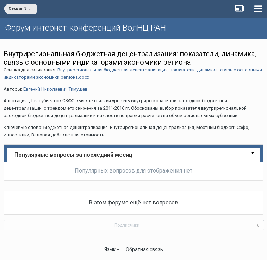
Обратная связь (144, 249)
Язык (111, 249)
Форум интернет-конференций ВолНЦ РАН (85, 28)
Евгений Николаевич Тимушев (55, 89)
